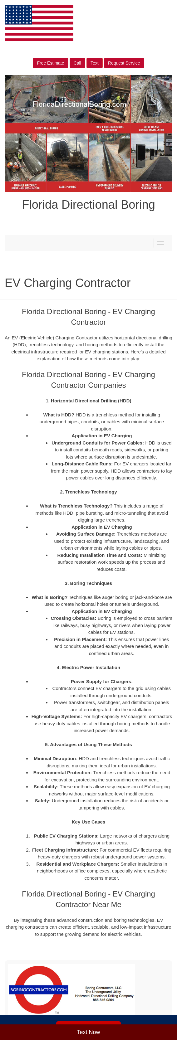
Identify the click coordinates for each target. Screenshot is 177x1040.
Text (95, 63)
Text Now (88, 1032)
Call (77, 63)
